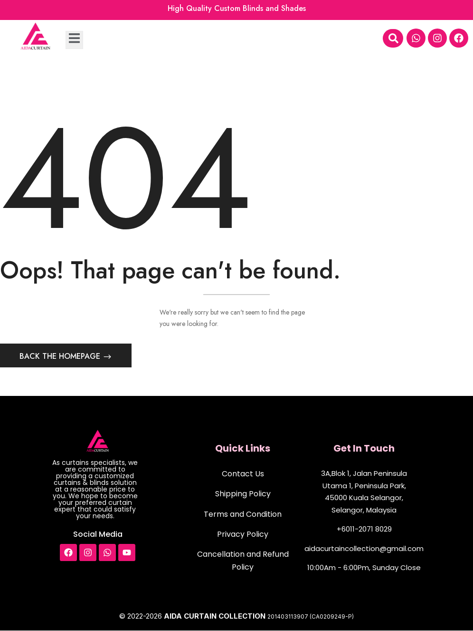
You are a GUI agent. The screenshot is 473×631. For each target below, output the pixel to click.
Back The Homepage (61, 356)
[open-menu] (74, 40)
